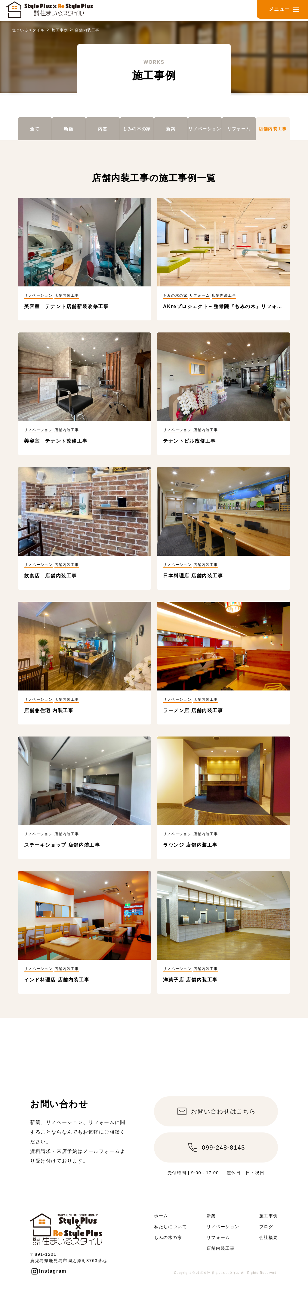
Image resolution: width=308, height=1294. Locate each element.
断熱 (68, 128)
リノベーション (204, 128)
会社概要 (268, 1237)
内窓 (102, 128)
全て (34, 128)
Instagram (52, 1271)
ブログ (266, 1226)
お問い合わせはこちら (223, 1111)
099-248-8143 (223, 1147)
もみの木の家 (137, 128)
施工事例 (268, 1215)
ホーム (161, 1215)
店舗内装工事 (273, 128)
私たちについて (170, 1226)
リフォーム (239, 128)
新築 (170, 128)
